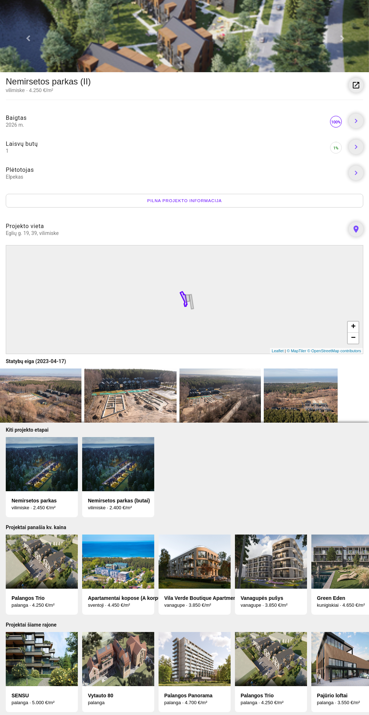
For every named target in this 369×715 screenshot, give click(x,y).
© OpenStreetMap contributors (334, 351)
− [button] (353, 338)
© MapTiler (296, 351)
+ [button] (353, 327)
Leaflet (278, 351)
